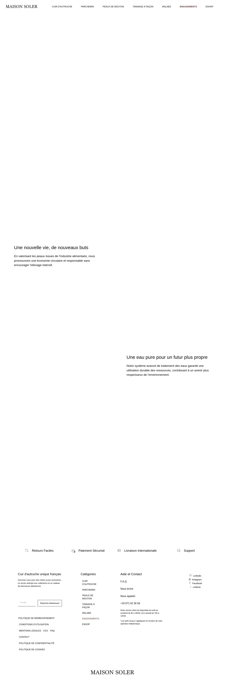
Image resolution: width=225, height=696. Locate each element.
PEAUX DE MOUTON (113, 6)
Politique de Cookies (32, 649)
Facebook (197, 583)
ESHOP (209, 6)
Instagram (197, 579)
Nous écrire (126, 588)
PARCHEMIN (87, 6)
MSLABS (166, 6)
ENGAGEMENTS (188, 6)
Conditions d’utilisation (34, 624)
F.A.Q (123, 581)
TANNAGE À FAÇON (143, 6)
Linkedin (197, 576)
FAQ (52, 630)
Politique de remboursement (36, 618)
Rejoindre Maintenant (50, 603)
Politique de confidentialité (36, 643)
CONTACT (24, 637)
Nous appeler (127, 596)
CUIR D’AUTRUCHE (62, 6)
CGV (45, 630)
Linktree (197, 587)
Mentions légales (30, 630)
